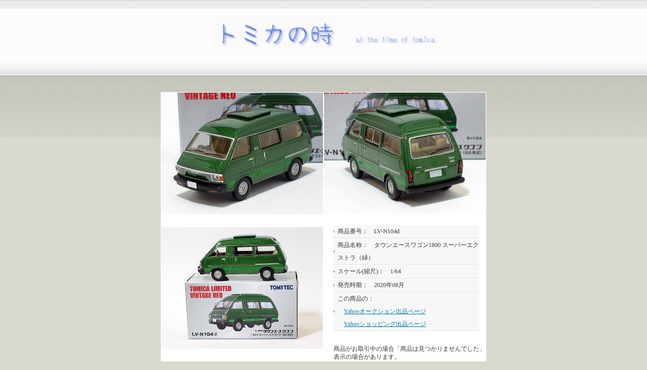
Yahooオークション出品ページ (385, 311)
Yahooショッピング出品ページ (385, 323)
